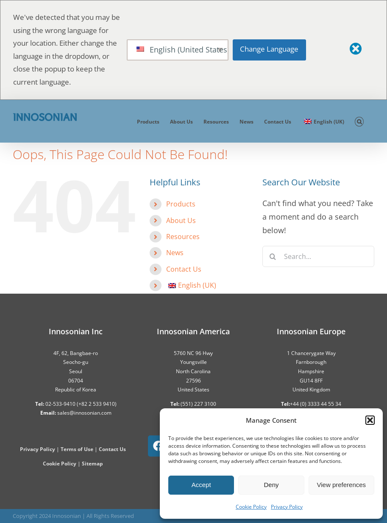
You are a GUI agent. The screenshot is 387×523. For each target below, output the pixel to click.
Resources (183, 236)
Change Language (269, 49)
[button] (370, 420)
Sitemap (92, 463)
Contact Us (183, 269)
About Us (181, 220)
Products (180, 204)
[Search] (273, 256)
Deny (271, 484)
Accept (201, 484)
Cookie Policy (251, 506)
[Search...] (318, 256)
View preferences (341, 484)
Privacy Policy (287, 506)
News (175, 252)
